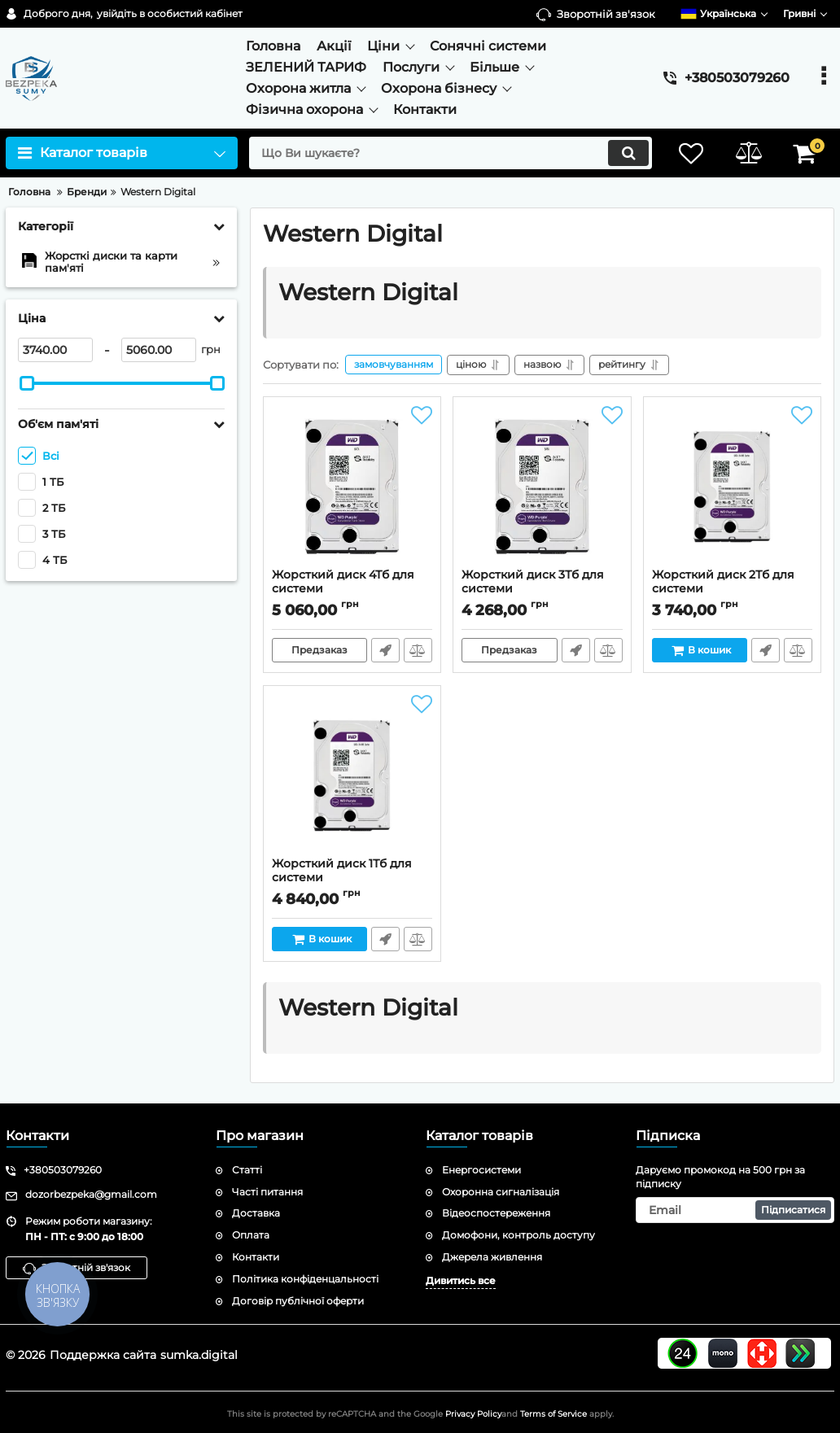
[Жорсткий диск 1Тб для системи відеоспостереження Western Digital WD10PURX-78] (352, 775)
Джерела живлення (492, 1257)
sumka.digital (199, 1355)
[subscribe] (735, 1210)
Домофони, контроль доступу (518, 1235)
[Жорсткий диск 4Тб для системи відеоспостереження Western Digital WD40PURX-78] (352, 486)
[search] (450, 153)
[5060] (158, 350)
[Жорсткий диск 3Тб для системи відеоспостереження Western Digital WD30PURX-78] (542, 486)
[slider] (27, 383)
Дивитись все (461, 1280)
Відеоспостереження (496, 1213)
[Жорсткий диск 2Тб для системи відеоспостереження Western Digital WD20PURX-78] (732, 486)
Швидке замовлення (385, 650)
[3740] (55, 350)
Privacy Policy (473, 1414)
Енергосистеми (481, 1170)
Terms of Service (553, 1414)
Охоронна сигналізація (500, 1192)
